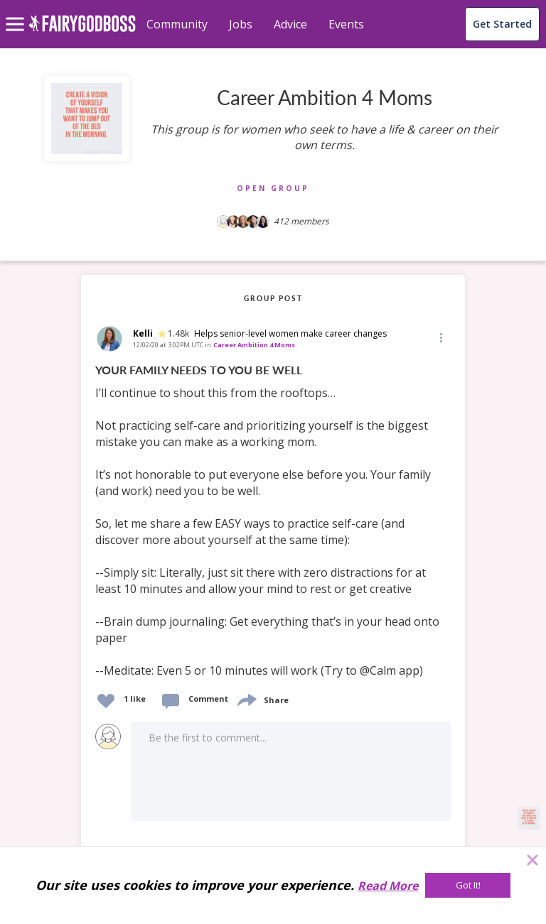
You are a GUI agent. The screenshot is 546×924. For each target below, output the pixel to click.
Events (346, 24)
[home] (82, 31)
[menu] (17, 13)
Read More (388, 885)
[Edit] (440, 337)
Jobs (240, 24)
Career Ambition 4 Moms (254, 344)
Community (177, 24)
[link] (273, 521)
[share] (246, 698)
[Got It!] (467, 885)
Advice (290, 24)
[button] (440, 337)
